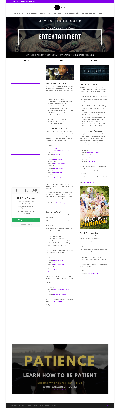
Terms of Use (44, 405)
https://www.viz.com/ (58, 264)
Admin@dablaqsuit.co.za (63, 203)
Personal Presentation (71, 13)
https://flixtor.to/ (57, 159)
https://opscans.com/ (58, 260)
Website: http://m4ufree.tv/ (89, 157)
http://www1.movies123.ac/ (61, 150)
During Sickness (60, 364)
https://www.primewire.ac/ (60, 163)
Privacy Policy (54, 405)
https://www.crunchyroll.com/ (61, 289)
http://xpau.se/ (57, 155)
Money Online (18, 13)
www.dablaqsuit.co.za (88, 182)
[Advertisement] (60, 326)
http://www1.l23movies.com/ (62, 148)
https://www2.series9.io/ (94, 152)
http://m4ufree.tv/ (58, 172)
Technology (57, 13)
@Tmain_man (58, 301)
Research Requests (88, 13)
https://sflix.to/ (57, 177)
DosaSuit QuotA (45, 13)
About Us (101, 13)
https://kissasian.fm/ (92, 273)
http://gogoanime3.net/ (59, 294)
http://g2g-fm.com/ (58, 168)
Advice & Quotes (31, 13)
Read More (60, 372)
